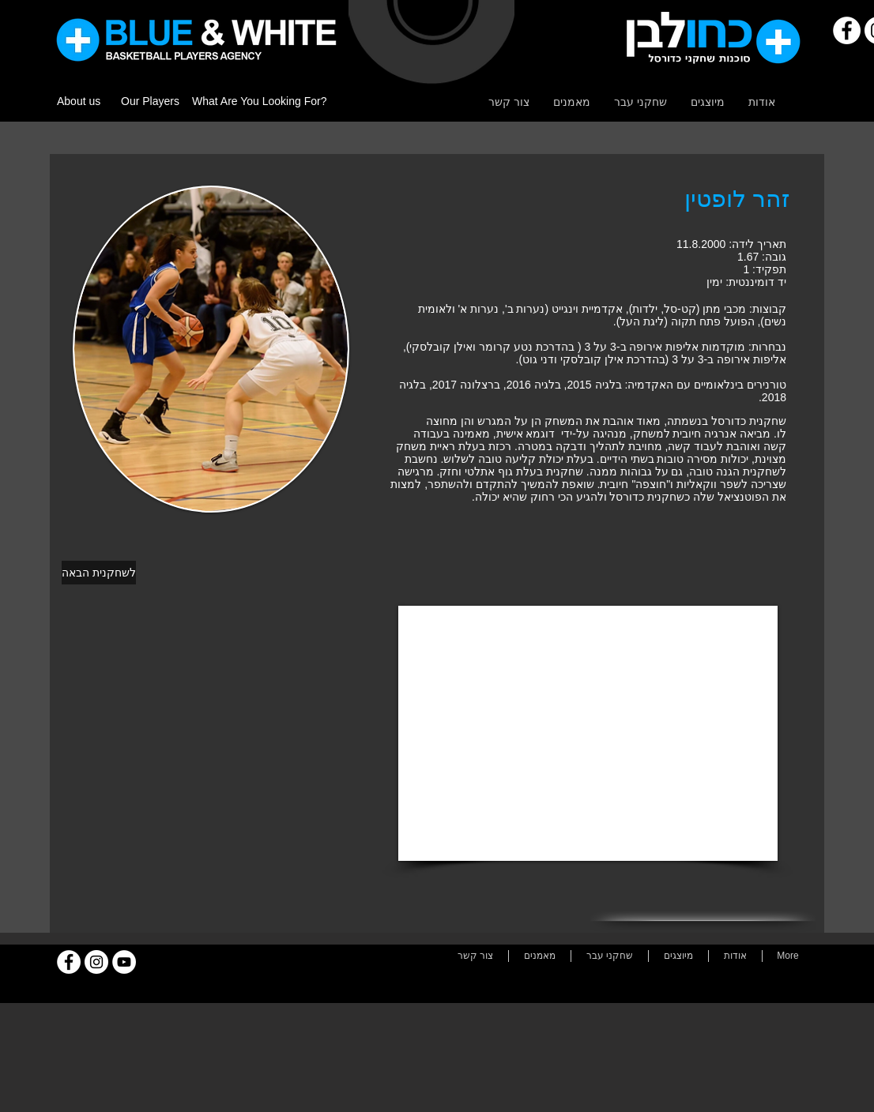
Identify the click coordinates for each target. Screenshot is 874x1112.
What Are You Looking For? (259, 101)
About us (78, 101)
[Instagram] (96, 962)
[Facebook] (847, 30)
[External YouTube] (588, 733)
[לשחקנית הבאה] (99, 572)
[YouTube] (124, 962)
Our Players (150, 101)
